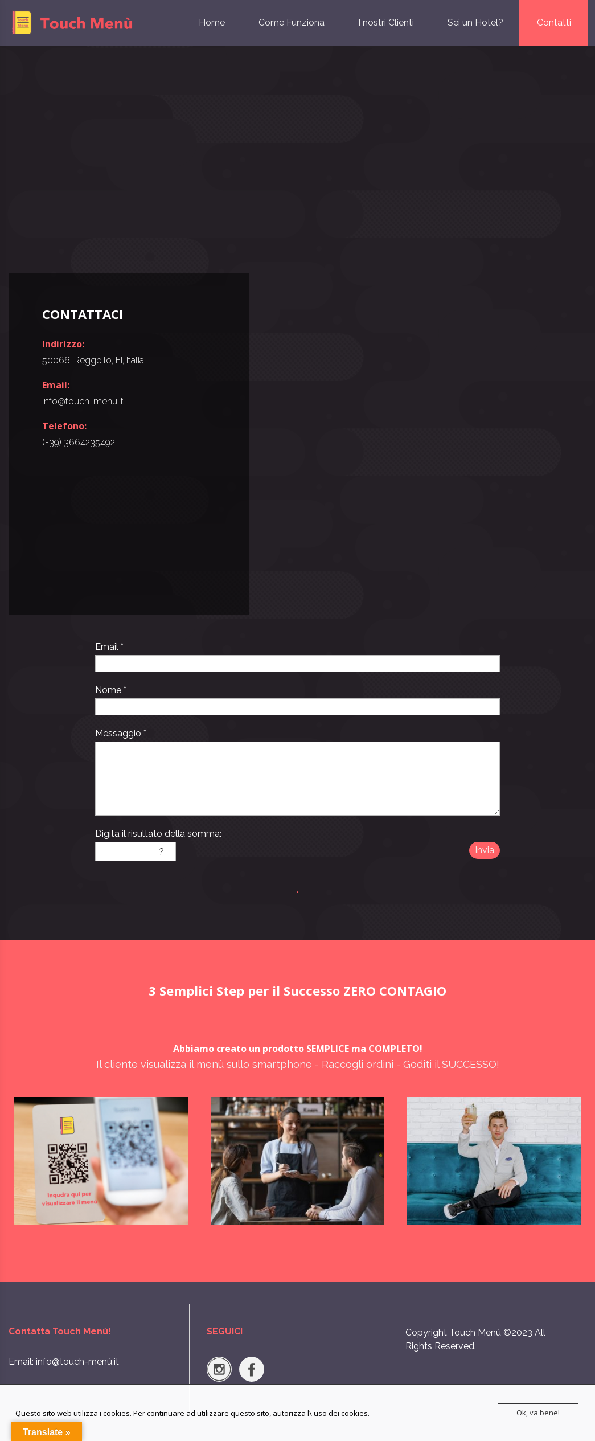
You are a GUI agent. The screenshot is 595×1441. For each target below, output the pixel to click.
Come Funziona (291, 22)
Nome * (110, 690)
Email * (109, 646)
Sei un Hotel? (475, 22)
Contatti (554, 22)
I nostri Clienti (386, 22)
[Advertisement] (297, 159)
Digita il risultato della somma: (158, 833)
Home (212, 22)
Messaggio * (120, 733)
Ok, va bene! (538, 1412)
